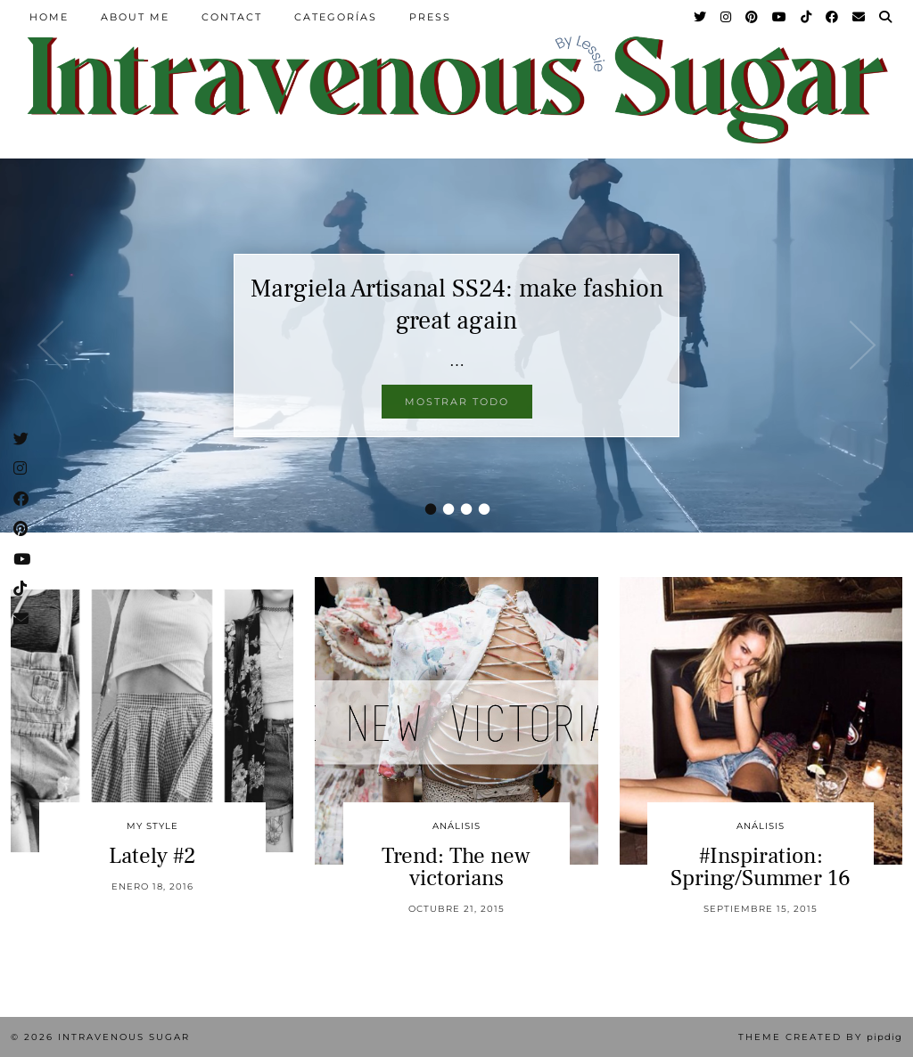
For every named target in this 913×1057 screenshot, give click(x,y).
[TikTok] (807, 17)
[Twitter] (701, 17)
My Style (152, 826)
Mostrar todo (457, 401)
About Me (135, 17)
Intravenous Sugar (124, 1037)
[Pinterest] (752, 17)
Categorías (335, 17)
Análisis (456, 826)
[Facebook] (833, 17)
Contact (232, 17)
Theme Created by (820, 1037)
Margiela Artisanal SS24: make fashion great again (457, 304)
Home (49, 17)
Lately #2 (152, 856)
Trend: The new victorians (456, 867)
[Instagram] (726, 17)
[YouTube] (780, 17)
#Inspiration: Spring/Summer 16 (760, 867)
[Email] (859, 17)
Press (430, 17)
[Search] (886, 17)
